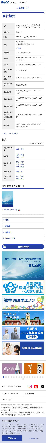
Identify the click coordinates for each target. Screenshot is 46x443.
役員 (5, 133)
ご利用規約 (30, 393)
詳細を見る (35, 438)
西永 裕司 (20, 149)
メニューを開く (43, 2)
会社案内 (15, 133)
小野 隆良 (20, 176)
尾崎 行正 (20, 162)
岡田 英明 (20, 155)
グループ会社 (10, 238)
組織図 (7, 226)
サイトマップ (7, 400)
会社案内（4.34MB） (12, 210)
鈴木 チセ (20, 167)
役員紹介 (8, 232)
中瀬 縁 (19, 171)
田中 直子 (20, 157)
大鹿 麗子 (20, 164)
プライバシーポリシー (10, 393)
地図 (19, 48)
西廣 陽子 (20, 179)
